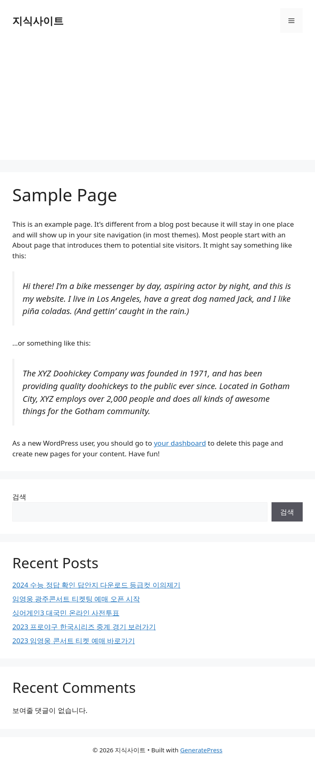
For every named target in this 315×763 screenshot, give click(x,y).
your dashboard (180, 443)
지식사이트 (38, 20)
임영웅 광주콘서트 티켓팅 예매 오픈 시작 (76, 599)
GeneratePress (201, 750)
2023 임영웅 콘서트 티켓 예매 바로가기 (73, 640)
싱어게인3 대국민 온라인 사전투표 (65, 612)
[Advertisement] (157, 102)
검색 (19, 496)
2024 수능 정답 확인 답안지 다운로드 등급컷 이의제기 (96, 585)
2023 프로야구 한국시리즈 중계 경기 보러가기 (84, 626)
